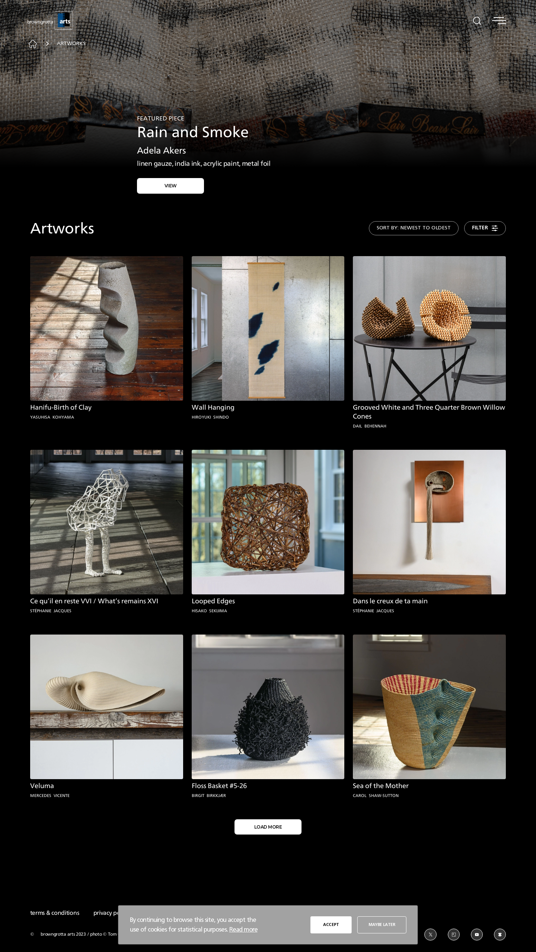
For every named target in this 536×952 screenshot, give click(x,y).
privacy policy (111, 911)
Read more (243, 929)
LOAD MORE (268, 825)
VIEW (171, 185)
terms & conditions (54, 911)
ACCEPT (331, 924)
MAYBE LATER (381, 924)
